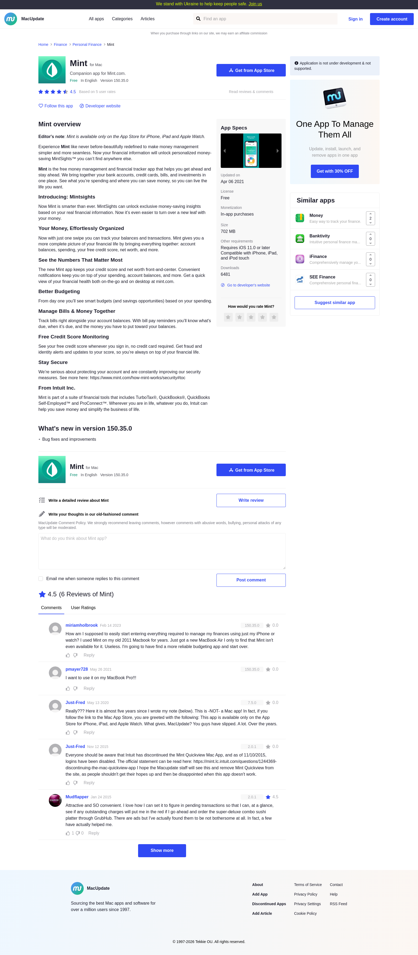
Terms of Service (308, 884)
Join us (255, 4)
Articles (147, 19)
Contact (336, 884)
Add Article (262, 913)
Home (43, 44)
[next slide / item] (278, 150)
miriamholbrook (82, 625)
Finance (60, 44)
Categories (122, 19)
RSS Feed (338, 903)
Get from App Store (251, 70)
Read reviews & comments (251, 92)
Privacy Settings (307, 903)
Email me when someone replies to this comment (92, 578)
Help (333, 894)
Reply (89, 655)
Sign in (355, 19)
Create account (391, 19)
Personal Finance (87, 44)
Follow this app (55, 106)
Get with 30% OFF (335, 171)
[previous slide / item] (224, 150)
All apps (96, 19)
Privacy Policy (305, 894)
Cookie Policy (305, 913)
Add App (260, 894)
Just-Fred (75, 702)
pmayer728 (77, 669)
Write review (251, 500)
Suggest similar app (335, 302)
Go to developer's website (245, 285)
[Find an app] (197, 18)
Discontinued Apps (269, 903)
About (257, 884)
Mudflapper (77, 797)
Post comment (251, 580)
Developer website (100, 106)
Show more (162, 850)
